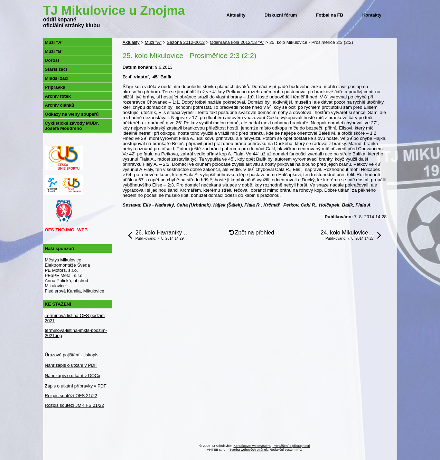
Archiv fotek (58, 96)
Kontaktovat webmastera (252, 446)
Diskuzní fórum (280, 15)
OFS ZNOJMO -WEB (66, 229)
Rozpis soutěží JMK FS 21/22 (74, 405)
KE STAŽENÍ (58, 304)
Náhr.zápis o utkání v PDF (71, 365)
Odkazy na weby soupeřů (72, 114)
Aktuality (235, 15)
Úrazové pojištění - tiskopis (72, 354)
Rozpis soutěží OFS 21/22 (71, 395)
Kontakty (372, 15)
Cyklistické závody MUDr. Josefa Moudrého (72, 126)
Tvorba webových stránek (249, 449)
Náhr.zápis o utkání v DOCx (72, 375)
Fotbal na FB (329, 15)
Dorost (52, 60)
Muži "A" (152, 42)
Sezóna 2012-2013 (186, 42)
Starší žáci (56, 69)
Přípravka (55, 87)
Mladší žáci (57, 78)
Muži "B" (54, 51)
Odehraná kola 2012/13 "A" (237, 42)
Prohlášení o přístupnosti (291, 446)
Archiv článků (59, 105)
